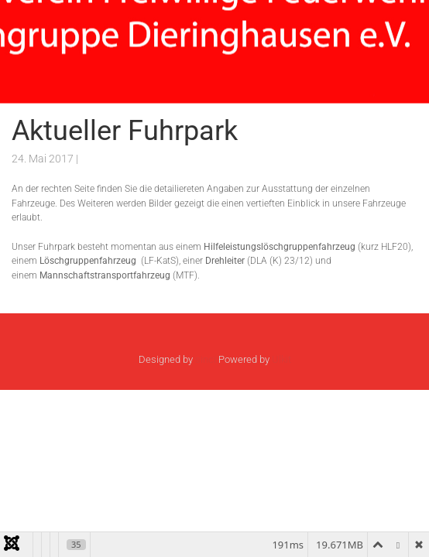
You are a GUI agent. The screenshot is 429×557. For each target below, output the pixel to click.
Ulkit (281, 359)
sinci (205, 359)
